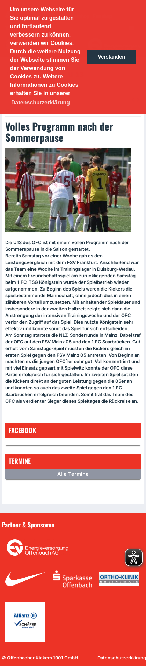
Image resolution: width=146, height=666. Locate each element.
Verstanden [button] (111, 57)
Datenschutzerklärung (121, 657)
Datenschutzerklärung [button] (40, 103)
